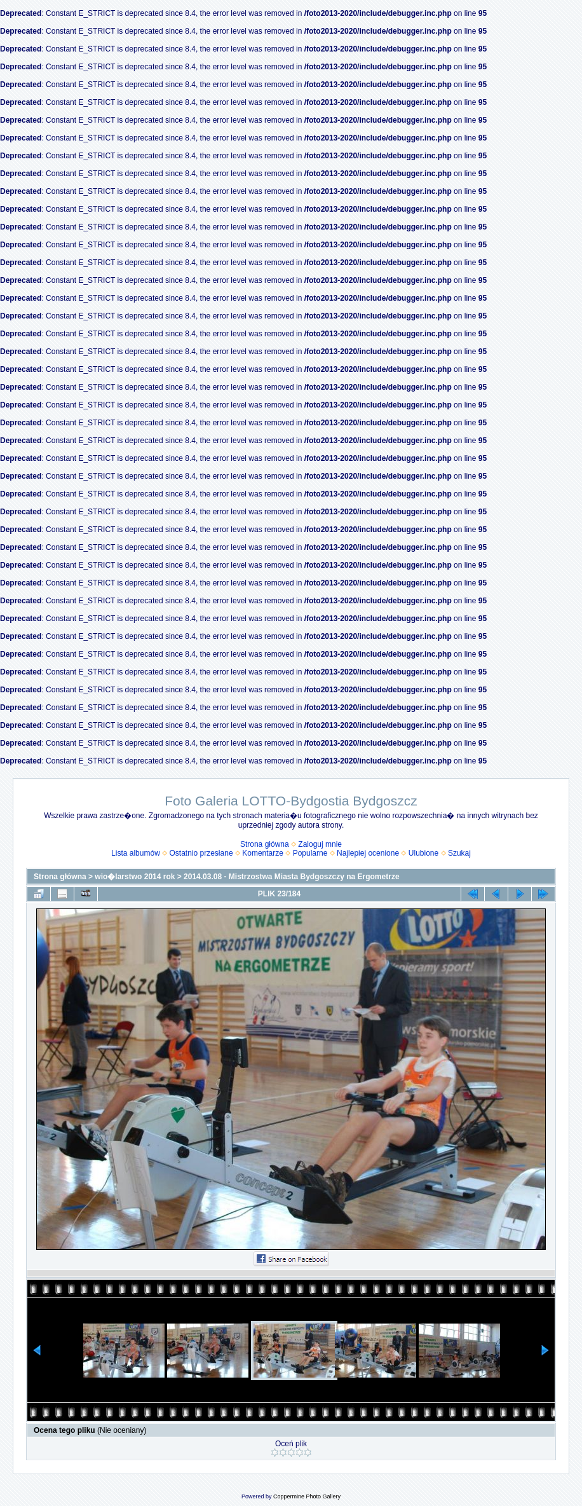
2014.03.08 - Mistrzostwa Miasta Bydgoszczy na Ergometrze (291, 876)
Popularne (310, 853)
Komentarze (262, 853)
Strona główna (264, 844)
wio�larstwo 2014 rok (135, 876)
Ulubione (423, 853)
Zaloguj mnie (320, 844)
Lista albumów (135, 853)
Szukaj (459, 853)
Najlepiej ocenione (368, 853)
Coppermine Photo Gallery (307, 1496)
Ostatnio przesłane (201, 853)
